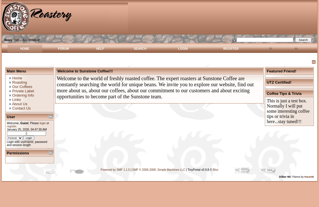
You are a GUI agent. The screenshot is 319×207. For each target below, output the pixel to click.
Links (16, 99)
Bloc (215, 169)
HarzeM (309, 176)
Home (24, 48)
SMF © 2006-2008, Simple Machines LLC (159, 169)
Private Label (23, 91)
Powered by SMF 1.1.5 (115, 169)
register (11, 126)
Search (140, 48)
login (43, 123)
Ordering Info (23, 95)
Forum (63, 48)
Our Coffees (22, 87)
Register (230, 48)
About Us (19, 104)
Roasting (19, 82)
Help (100, 48)
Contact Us (21, 108)
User (11, 117)
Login (183, 48)
